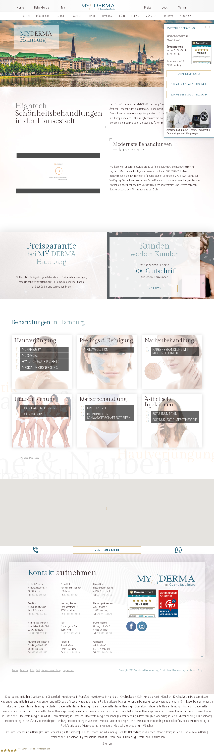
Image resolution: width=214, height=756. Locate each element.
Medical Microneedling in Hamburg (92, 725)
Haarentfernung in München (101, 716)
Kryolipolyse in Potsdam (186, 696)
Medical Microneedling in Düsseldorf (158, 721)
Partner (15, 670)
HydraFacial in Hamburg (122, 737)
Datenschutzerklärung (51, 670)
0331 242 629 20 (72, 652)
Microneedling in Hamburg (51, 721)
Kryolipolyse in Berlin (17, 696)
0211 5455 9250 (104, 595)
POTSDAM (168, 15)
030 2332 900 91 (72, 595)
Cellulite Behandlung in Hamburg (98, 732)
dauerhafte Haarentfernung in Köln (53, 711)
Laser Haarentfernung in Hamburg (130, 701)
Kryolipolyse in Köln (131, 696)
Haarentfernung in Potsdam (133, 716)
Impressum (68, 670)
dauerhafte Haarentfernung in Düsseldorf (124, 706)
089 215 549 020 (104, 633)
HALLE (92, 15)
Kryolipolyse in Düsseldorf (45, 696)
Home (20, 7)
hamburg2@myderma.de (178, 36)
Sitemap (107, 743)
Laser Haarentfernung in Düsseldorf (49, 701)
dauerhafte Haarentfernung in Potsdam (143, 711)
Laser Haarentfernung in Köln (168, 701)
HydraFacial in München (151, 737)
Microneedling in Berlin (164, 716)
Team (64, 7)
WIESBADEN (185, 15)
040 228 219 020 (72, 614)
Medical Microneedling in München (133, 725)
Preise (147, 7)
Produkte (24, 670)
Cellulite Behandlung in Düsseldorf (59, 732)
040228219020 (174, 39)
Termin (182, 7)
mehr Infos (155, 288)
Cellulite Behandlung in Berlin (22, 732)
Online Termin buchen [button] (189, 74)
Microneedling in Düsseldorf (194, 716)
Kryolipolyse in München (157, 696)
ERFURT (60, 15)
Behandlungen (42, 7)
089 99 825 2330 (39, 652)
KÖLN (122, 15)
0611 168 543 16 (104, 652)
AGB (38, 670)
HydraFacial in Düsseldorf (63, 737)
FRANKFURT (76, 15)
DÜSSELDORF (43, 15)
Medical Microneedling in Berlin (117, 721)
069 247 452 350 (39, 614)
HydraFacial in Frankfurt (93, 737)
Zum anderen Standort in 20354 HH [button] (189, 84)
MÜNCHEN (151, 15)
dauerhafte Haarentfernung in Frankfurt (171, 706)
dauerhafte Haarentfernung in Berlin (79, 706)
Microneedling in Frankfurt (20, 721)
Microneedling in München (83, 721)
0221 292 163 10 (72, 633)
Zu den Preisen (29, 458)
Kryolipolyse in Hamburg (104, 696)
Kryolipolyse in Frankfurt (75, 696)
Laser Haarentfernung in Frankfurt (91, 701)
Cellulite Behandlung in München (137, 732)
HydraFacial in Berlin (195, 732)
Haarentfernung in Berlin (180, 711)
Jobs (165, 7)
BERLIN (26, 15)
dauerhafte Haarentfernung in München (97, 711)
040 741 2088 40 (104, 614)
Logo (106, 5)
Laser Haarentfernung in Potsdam (38, 706)
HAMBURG (107, 15)
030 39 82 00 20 (39, 595)
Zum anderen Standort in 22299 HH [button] (189, 94)
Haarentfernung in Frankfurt (34, 716)
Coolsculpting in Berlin (169, 732)
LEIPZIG (135, 15)
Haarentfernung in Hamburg (67, 716)
